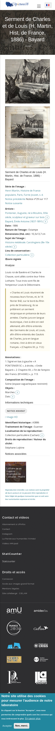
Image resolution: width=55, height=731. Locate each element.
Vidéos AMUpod (10, 543)
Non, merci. (21, 725)
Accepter (7, 725)
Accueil (28, 46)
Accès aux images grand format (18, 584)
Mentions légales (10, 588)
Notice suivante (13, 203)
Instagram (7, 534)
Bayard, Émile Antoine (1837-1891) (24, 221)
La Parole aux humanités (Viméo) (19, 538)
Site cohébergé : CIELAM (14, 593)
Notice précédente (15, 199)
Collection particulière (17, 254)
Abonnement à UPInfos (13, 524)
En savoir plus (32, 718)
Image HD (11, 417)
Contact (6, 529)
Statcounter (8, 561)
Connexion (7, 579)
